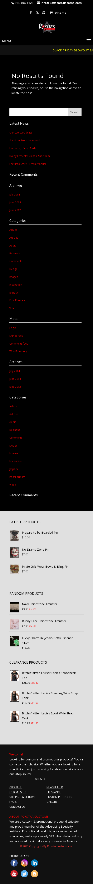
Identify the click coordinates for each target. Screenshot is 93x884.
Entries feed (16, 336)
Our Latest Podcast (20, 132)
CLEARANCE (53, 792)
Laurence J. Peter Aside (22, 148)
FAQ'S (13, 802)
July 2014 (14, 194)
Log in (12, 328)
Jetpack (13, 292)
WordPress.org (18, 351)
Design (13, 269)
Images (13, 277)
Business (14, 253)
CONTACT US (17, 807)
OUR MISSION (17, 792)
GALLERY (51, 802)
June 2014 (15, 202)
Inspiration (15, 285)
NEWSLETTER (54, 787)
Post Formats (17, 300)
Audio (12, 245)
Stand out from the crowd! (24, 140)
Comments (15, 261)
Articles (13, 237)
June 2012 (15, 210)
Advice (13, 230)
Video (12, 308)
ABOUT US (15, 787)
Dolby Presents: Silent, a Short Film (29, 156)
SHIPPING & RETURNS (22, 797)
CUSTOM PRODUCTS (59, 797)
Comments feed (18, 343)
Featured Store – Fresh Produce (27, 164)
